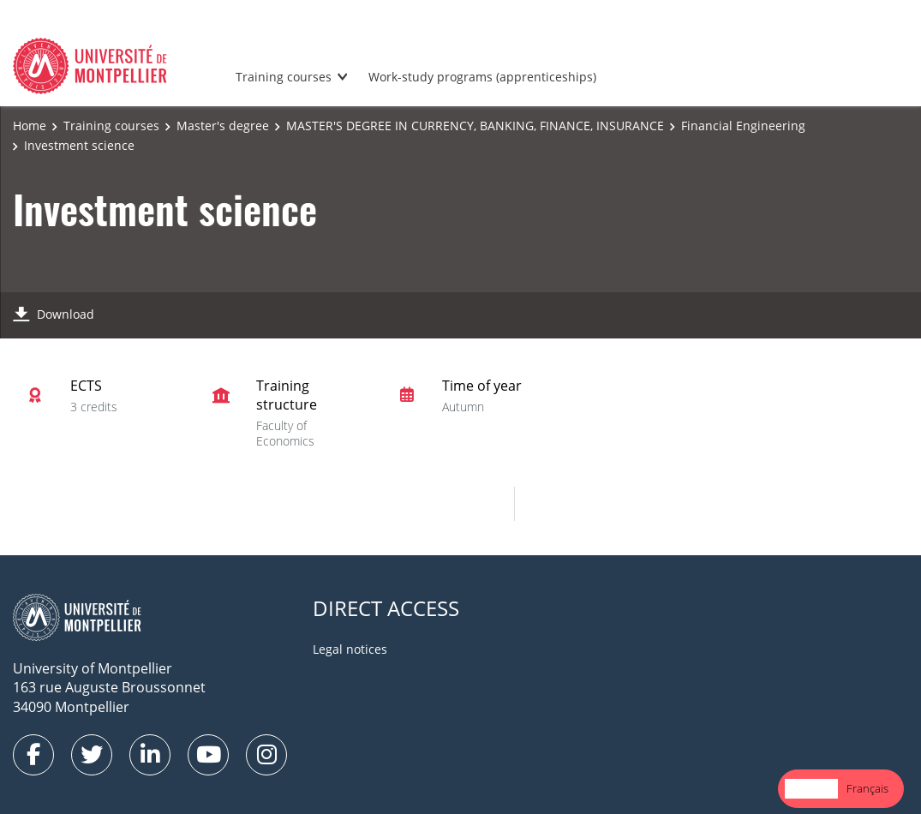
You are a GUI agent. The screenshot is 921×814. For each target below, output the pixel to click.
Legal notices (350, 649)
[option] (867, 789)
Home (29, 125)
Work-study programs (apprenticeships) (482, 77)
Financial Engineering (743, 125)
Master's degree (222, 125)
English (811, 788)
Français (867, 788)
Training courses (284, 77)
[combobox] (811, 789)
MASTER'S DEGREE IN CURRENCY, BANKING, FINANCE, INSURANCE (475, 125)
